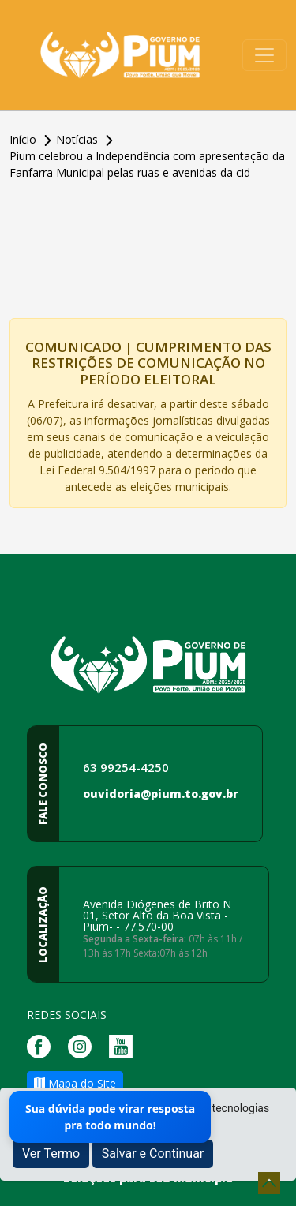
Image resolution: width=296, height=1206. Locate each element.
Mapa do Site (75, 1083)
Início (24, 139)
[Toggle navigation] (264, 55)
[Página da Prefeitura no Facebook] (42, 1044)
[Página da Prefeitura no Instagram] (83, 1044)
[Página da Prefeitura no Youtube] (125, 1044)
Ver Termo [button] (51, 1153)
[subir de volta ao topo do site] (269, 1183)
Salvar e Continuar (153, 1153)
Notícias (78, 139)
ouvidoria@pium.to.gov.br (160, 793)
